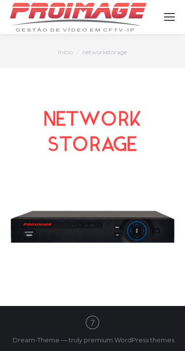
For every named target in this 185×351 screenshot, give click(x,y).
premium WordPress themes (129, 340)
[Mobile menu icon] (169, 17)
